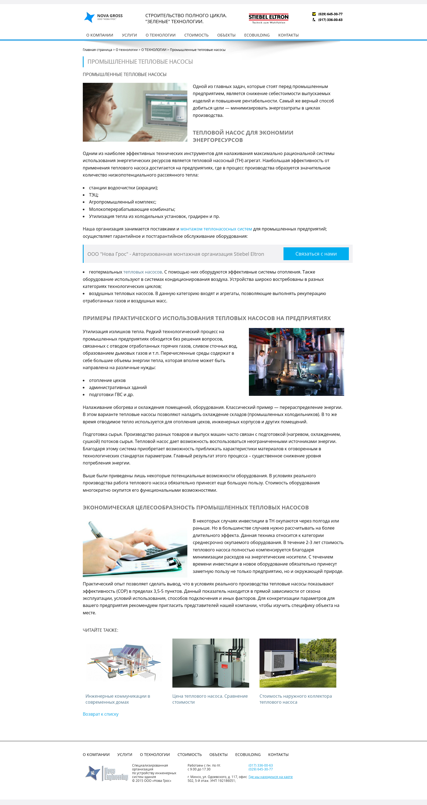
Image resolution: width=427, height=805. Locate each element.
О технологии (161, 35)
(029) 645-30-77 (330, 14)
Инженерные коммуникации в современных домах (118, 699)
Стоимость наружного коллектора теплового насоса (296, 699)
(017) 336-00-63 (330, 19)
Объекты (226, 35)
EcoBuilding (257, 35)
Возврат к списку (100, 714)
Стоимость (196, 35)
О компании (99, 35)
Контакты (288, 35)
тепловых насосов (142, 272)
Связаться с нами (316, 253)
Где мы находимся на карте (271, 776)
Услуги (129, 35)
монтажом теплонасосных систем (216, 229)
